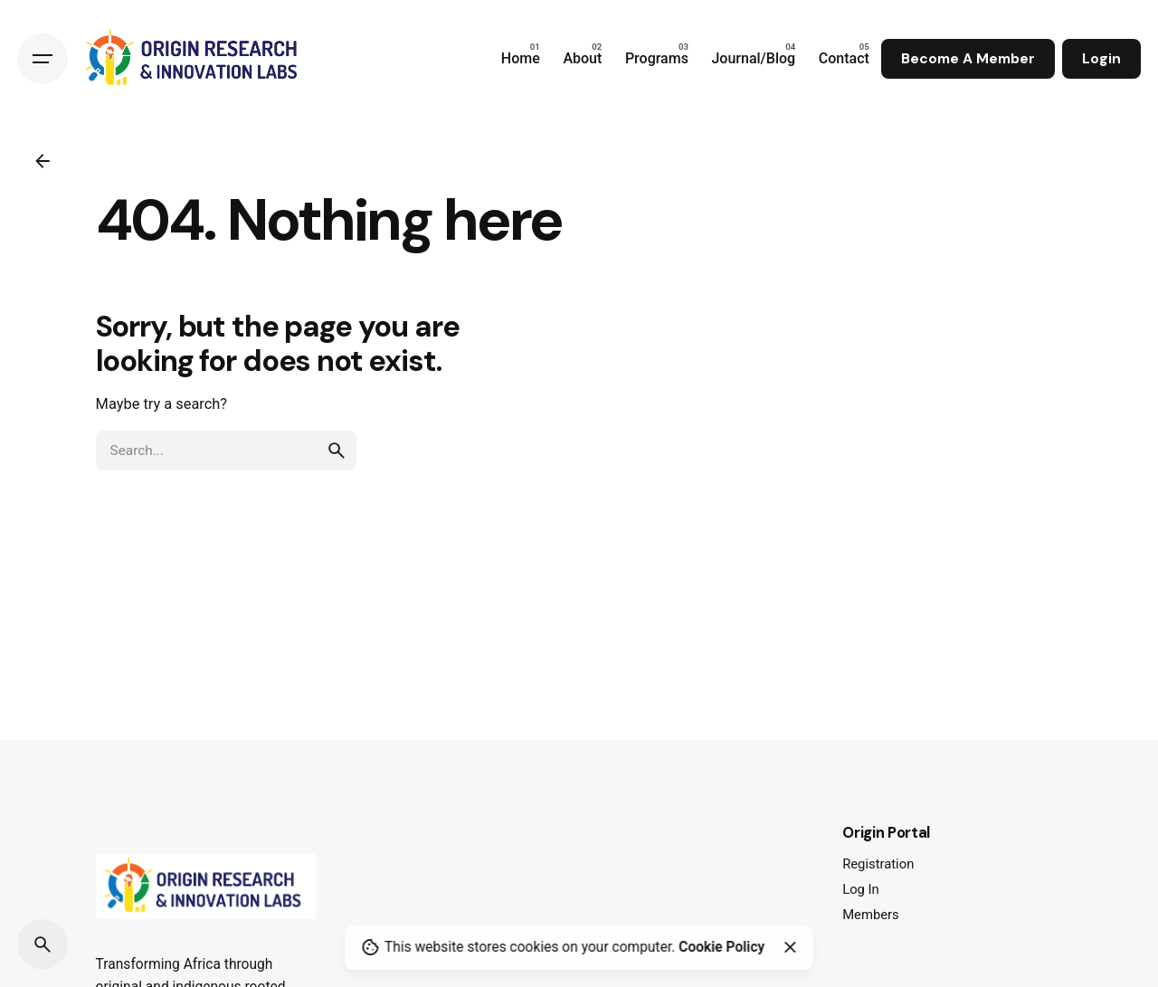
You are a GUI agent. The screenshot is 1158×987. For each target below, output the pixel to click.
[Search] (42, 944)
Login (1101, 59)
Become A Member (968, 59)
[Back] (42, 161)
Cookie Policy (721, 947)
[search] (336, 450)
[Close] (790, 947)
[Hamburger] (42, 58)
